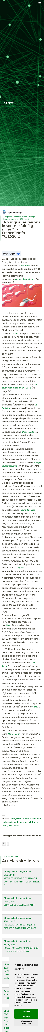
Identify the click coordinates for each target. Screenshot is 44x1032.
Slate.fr (35, 706)
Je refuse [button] (26, 1016)
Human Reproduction (25, 279)
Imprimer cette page (12, 212)
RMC (8, 625)
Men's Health (14, 734)
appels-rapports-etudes (17, 217)
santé (15, 333)
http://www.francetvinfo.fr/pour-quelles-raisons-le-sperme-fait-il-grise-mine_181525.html (22, 822)
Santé (4, 217)
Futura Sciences (27, 510)
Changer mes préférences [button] (26, 1022)
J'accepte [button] (26, 1011)
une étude (25, 265)
